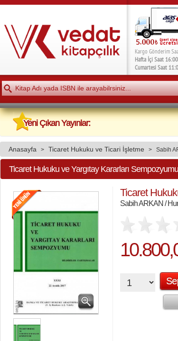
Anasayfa (23, 149)
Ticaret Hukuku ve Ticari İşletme (96, 149)
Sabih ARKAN (141, 203)
